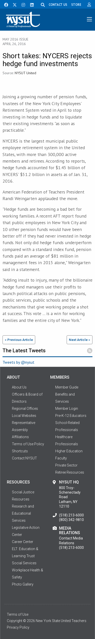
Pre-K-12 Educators (70, 416)
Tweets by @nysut (18, 362)
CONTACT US (58, 5)
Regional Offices (25, 408)
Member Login (66, 408)
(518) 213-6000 (71, 515)
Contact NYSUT (24, 458)
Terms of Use (17, 614)
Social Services (24, 563)
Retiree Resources (69, 472)
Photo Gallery (22, 584)
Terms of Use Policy (28, 444)
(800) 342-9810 (71, 520)
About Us (19, 387)
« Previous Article (19, 340)
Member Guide (66, 387)
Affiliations (20, 437)
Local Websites (24, 416)
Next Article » (79, 340)
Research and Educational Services (23, 513)
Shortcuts (20, 451)
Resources (20, 499)
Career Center (22, 542)
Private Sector (66, 465)
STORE (76, 5)
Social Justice (23, 492)
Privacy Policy (18, 627)
